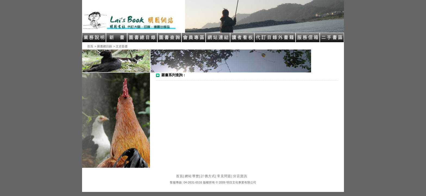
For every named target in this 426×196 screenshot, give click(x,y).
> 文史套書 (120, 46)
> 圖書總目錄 (103, 46)
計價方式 (208, 176)
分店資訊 (240, 176)
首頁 (90, 46)
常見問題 (225, 176)
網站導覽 (192, 176)
